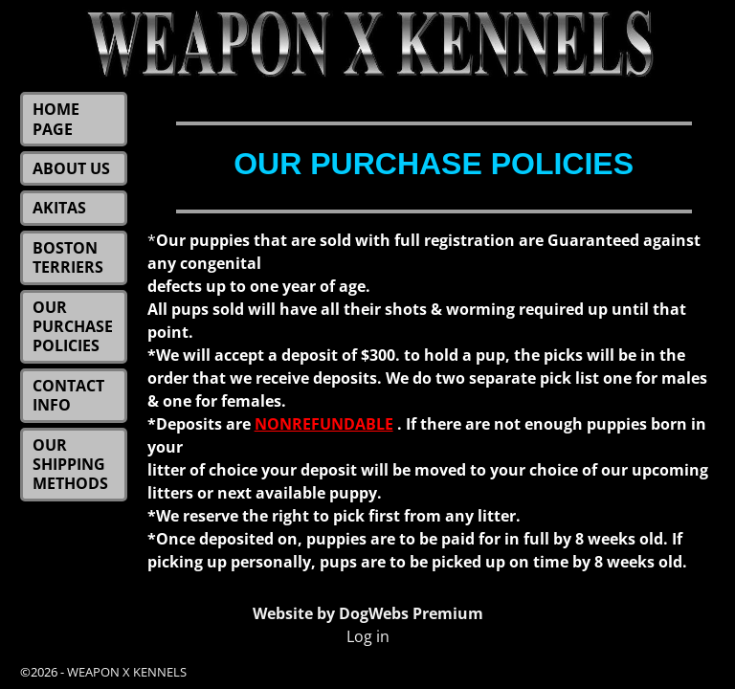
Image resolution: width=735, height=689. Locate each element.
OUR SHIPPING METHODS (70, 464)
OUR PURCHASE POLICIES (73, 327)
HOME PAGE (56, 119)
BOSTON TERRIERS (68, 257)
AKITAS (59, 207)
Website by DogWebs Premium (368, 613)
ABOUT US (71, 168)
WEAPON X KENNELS (127, 671)
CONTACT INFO (68, 395)
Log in (368, 636)
